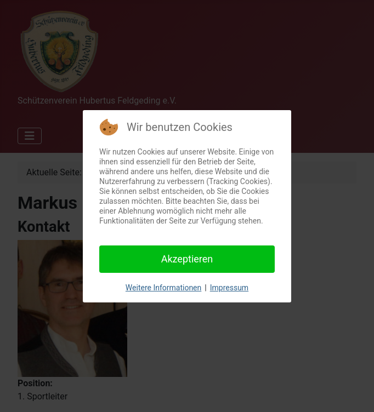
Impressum (229, 287)
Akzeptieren (187, 259)
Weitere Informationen (163, 287)
